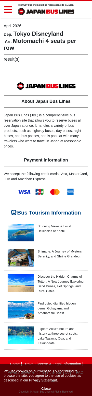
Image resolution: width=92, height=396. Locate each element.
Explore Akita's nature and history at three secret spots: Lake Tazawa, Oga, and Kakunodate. (58, 336)
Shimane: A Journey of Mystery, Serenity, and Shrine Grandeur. (60, 254)
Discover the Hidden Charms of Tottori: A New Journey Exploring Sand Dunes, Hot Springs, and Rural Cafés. (60, 284)
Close (46, 389)
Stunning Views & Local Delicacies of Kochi (54, 228)
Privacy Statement (43, 380)
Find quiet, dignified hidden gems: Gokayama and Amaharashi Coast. (57, 308)
